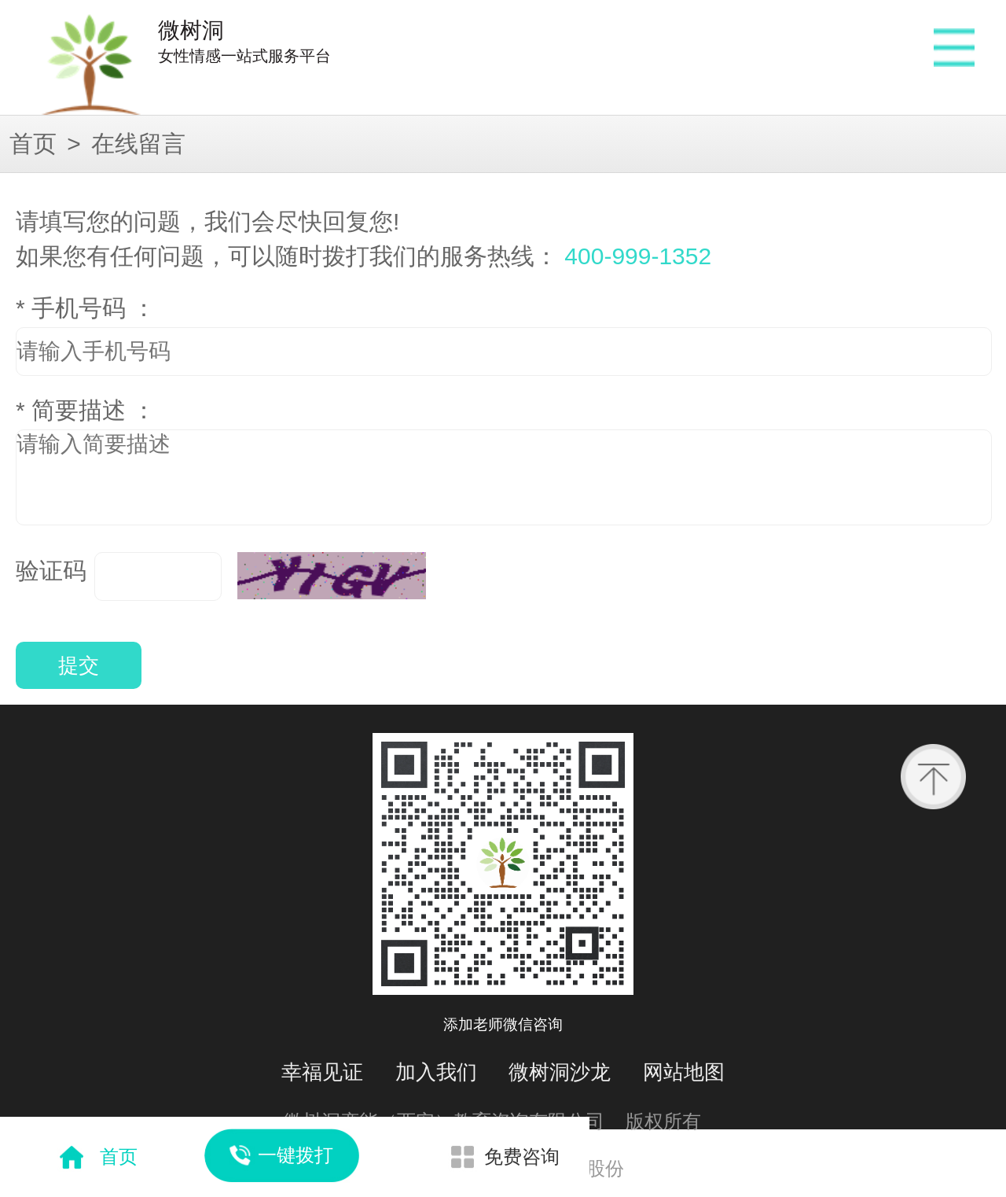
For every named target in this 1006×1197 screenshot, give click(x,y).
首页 (33, 144)
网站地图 (684, 1072)
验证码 (51, 571)
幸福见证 (322, 1072)
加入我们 (436, 1072)
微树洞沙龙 (560, 1072)
